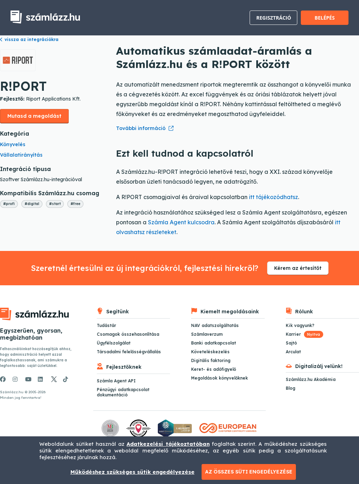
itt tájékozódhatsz (273, 196)
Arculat (293, 351)
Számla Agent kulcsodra (181, 222)
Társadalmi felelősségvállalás (129, 351)
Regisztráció (273, 17)
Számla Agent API (116, 380)
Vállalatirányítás (21, 155)
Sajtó (291, 343)
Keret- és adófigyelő (213, 369)
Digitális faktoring (210, 360)
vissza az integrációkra (29, 39)
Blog (290, 388)
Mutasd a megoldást (34, 116)
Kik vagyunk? (300, 325)
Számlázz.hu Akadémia (311, 379)
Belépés (324, 17)
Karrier (304, 334)
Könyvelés (12, 144)
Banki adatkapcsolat (213, 343)
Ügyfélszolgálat (113, 343)
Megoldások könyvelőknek (219, 378)
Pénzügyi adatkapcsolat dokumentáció (123, 392)
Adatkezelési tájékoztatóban (168, 444)
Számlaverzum (207, 334)
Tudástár (106, 325)
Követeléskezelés (210, 351)
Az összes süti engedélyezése (248, 472)
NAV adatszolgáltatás (215, 325)
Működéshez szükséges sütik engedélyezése (132, 472)
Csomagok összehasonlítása (128, 334)
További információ (140, 128)
